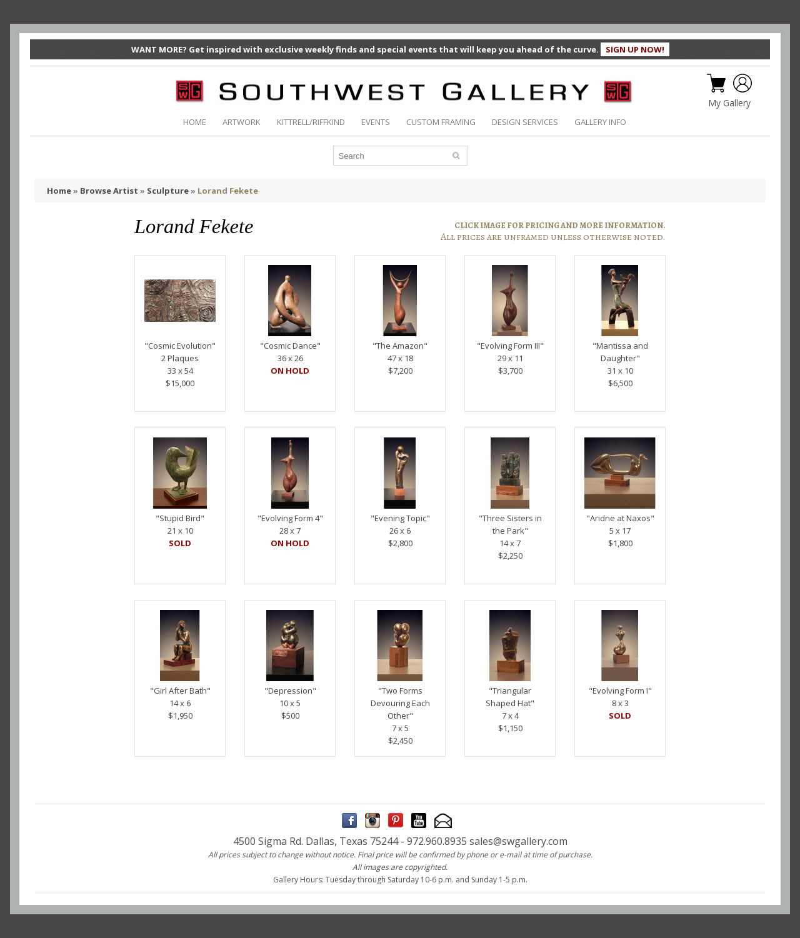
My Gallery (729, 103)
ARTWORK (241, 121)
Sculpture (168, 190)
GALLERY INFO (600, 121)
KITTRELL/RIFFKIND (311, 121)
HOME (194, 121)
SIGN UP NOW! (635, 49)
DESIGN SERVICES (525, 121)
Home (59, 190)
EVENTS (375, 121)
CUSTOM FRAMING (441, 121)
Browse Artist (109, 190)
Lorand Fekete (228, 190)
